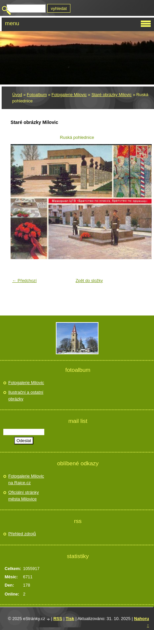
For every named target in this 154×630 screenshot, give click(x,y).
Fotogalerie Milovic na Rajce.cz (26, 479)
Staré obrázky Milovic (112, 94)
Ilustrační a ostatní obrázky (25, 395)
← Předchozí (24, 280)
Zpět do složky (89, 280)
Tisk (70, 618)
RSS (57, 618)
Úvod (17, 94)
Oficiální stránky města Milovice (23, 495)
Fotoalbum (37, 94)
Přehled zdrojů (22, 533)
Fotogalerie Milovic (69, 94)
